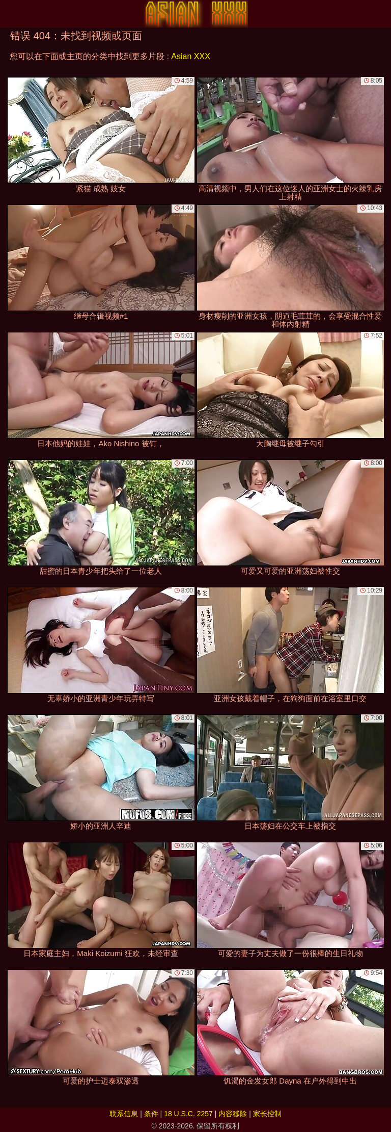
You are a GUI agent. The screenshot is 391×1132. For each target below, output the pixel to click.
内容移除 (232, 1114)
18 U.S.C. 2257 (188, 1114)
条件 (151, 1114)
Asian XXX (190, 56)
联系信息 (123, 1114)
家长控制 (267, 1114)
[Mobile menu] (9, 14)
